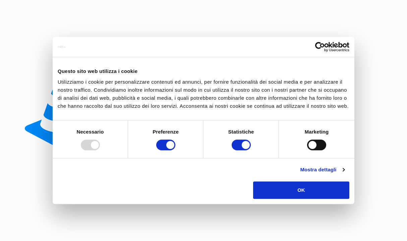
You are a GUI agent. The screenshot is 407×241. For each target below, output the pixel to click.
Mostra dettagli (318, 169)
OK (301, 190)
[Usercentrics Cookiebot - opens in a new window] (320, 47)
